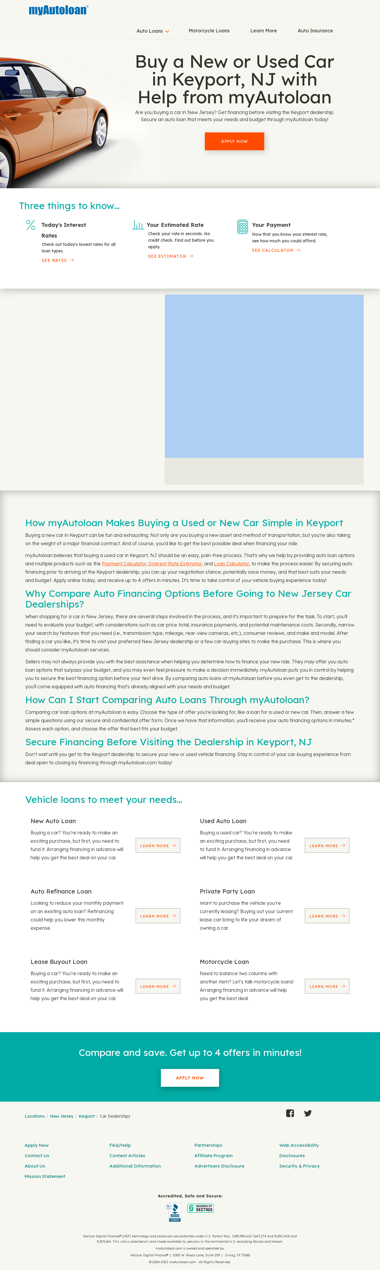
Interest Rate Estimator (175, 564)
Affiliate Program (213, 1155)
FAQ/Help (120, 1145)
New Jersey (61, 1116)
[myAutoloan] (190, 1208)
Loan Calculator (231, 564)
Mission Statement (45, 1176)
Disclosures (292, 1155)
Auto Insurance (315, 31)
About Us (35, 1166)
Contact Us (37, 1155)
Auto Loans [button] (150, 31)
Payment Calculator (124, 564)
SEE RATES (54, 260)
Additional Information (135, 1166)
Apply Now (234, 141)
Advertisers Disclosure (219, 1166)
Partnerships (208, 1145)
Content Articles (127, 1155)
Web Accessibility (299, 1145)
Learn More (263, 31)
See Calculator (272, 250)
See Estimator (167, 256)
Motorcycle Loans (209, 31)
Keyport (87, 1116)
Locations (35, 1116)
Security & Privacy (299, 1166)
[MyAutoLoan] (58, 10)
